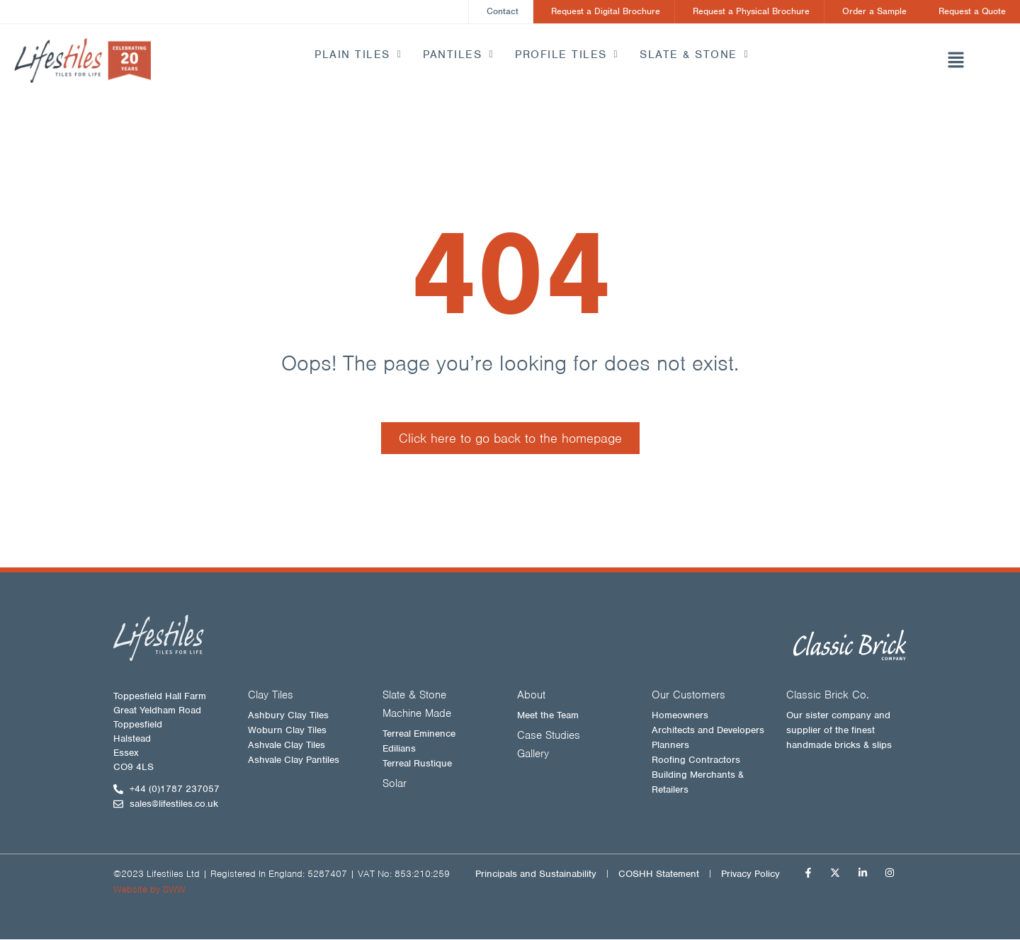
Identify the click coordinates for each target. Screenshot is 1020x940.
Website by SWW (149, 890)
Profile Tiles (566, 54)
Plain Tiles (358, 54)
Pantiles (458, 54)
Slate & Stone (694, 54)
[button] (956, 61)
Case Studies (548, 736)
